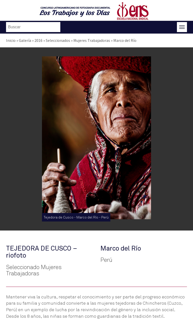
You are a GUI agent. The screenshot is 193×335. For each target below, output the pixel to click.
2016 (38, 40)
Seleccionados (58, 40)
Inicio (11, 40)
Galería (25, 40)
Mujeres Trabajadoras (91, 40)
